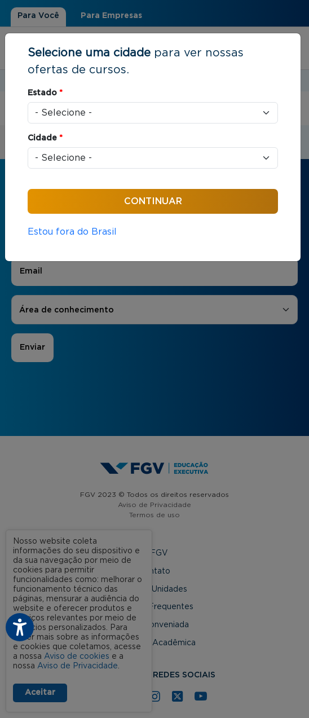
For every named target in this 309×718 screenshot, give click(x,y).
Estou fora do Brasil (72, 231)
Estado (45, 93)
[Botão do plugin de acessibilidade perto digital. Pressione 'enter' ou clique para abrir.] (20, 627)
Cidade (45, 138)
